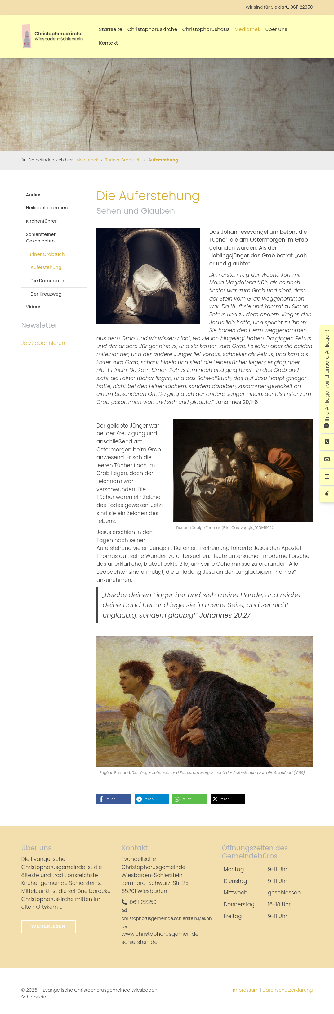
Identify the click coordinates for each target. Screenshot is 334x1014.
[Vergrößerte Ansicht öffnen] (148, 276)
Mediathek (247, 29)
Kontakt (108, 43)
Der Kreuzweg (46, 294)
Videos (34, 307)
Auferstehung (163, 160)
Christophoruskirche (152, 29)
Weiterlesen (48, 926)
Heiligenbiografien (47, 208)
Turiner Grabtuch (123, 160)
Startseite (110, 29)
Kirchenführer (41, 221)
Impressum (246, 990)
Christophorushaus (205, 29)
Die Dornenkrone (50, 281)
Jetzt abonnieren (43, 343)
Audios (34, 195)
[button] (113, 799)
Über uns (276, 29)
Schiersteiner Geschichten (41, 237)
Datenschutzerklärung (287, 990)
